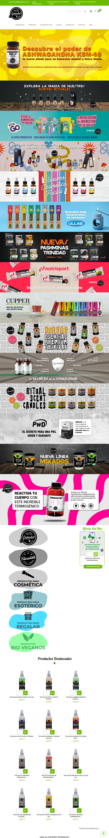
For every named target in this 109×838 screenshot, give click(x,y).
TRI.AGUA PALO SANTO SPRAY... (49, 698)
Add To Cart (96, 554)
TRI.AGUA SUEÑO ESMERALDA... (76, 816)
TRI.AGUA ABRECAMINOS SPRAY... (76, 698)
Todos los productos (90, 828)
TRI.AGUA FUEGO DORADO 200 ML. (48, 816)
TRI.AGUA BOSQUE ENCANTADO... (48, 776)
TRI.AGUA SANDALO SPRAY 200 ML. (49, 737)
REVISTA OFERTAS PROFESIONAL (92, 559)
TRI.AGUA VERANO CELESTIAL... (22, 776)
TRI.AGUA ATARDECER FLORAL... (22, 816)
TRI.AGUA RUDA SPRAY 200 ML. (22, 697)
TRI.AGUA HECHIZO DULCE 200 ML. (76, 776)
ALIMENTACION (46, 25)
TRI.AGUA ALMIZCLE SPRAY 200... (76, 737)
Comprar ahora (93, 566)
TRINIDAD (32, 25)
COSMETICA (70, 25)
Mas (90, 25)
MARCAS (81, 25)
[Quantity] (90, 554)
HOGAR (59, 25)
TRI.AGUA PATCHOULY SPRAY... (22, 736)
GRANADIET (20, 25)
